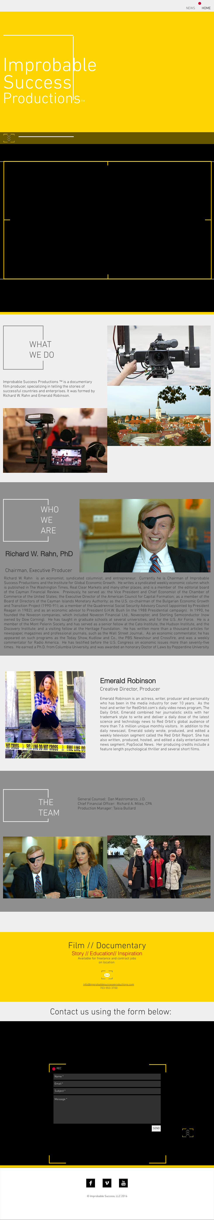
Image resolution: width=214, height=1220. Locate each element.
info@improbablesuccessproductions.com (108, 984)
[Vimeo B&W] (107, 1183)
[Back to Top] (187, 1133)
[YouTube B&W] (123, 1183)
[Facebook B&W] (90, 1183)
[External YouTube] (108, 220)
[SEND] (156, 1128)
